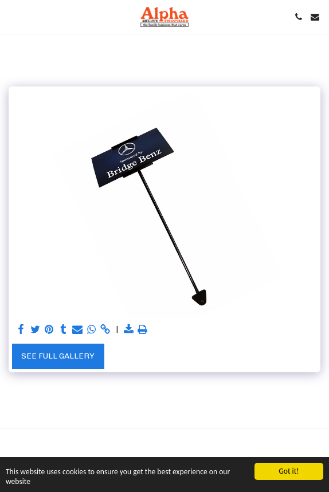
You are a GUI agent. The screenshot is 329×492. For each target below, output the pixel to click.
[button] (12, 16)
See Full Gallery (58, 356)
